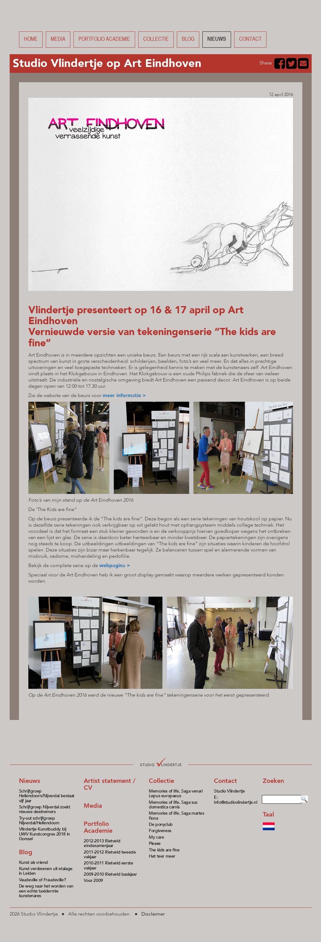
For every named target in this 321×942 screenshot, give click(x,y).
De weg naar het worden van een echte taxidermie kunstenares (46, 891)
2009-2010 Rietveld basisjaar (110, 874)
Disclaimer (153, 914)
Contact (250, 39)
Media (58, 39)
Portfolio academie (104, 39)
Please (155, 843)
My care (156, 837)
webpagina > (114, 565)
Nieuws (216, 39)
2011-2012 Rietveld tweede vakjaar (110, 854)
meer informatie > (124, 395)
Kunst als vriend (33, 862)
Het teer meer (162, 856)
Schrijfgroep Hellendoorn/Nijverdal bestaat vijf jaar (46, 796)
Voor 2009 (93, 880)
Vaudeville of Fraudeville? (42, 880)
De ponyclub (161, 824)
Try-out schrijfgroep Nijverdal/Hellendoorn (39, 820)
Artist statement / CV (109, 784)
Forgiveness (160, 831)
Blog (188, 39)
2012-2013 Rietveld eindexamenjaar (102, 843)
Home (31, 39)
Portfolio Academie (98, 827)
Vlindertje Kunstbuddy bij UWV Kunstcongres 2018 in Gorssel (44, 834)
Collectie (156, 39)
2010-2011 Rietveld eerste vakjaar (108, 865)
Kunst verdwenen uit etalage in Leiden (46, 871)
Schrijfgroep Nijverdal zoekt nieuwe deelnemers (44, 809)
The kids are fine (164, 850)
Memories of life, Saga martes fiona (176, 815)
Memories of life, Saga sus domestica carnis (173, 804)
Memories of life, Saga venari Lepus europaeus (175, 793)
